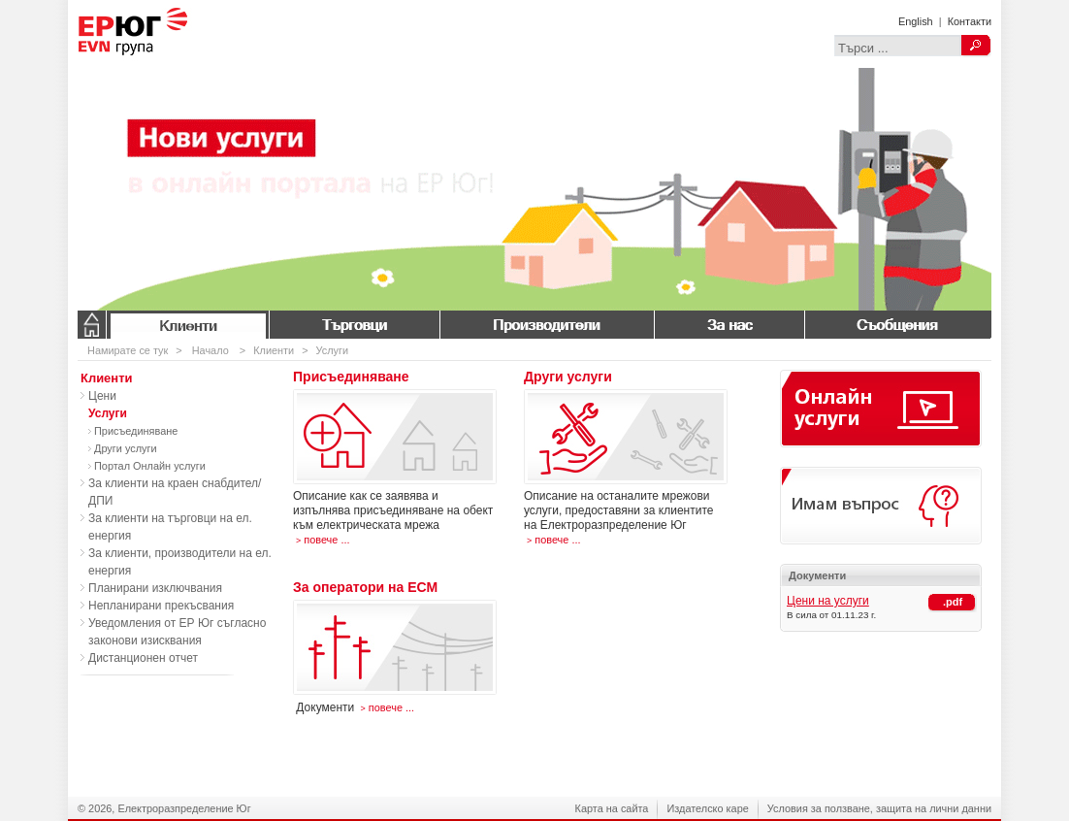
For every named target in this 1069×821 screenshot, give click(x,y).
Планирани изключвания (155, 588)
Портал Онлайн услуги (150, 466)
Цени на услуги (828, 601)
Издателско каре (707, 808)
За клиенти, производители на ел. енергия (180, 561)
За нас (729, 325)
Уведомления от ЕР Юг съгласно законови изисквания (177, 631)
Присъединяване (136, 431)
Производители (546, 325)
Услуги (332, 350)
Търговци (354, 325)
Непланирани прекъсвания (161, 605)
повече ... (321, 539)
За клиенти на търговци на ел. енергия (170, 526)
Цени (102, 396)
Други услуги (125, 448)
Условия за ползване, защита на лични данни (879, 808)
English (915, 21)
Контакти (969, 21)
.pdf (952, 602)
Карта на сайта (612, 808)
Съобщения (897, 325)
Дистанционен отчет (143, 658)
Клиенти (187, 325)
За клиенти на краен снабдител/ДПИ (174, 492)
